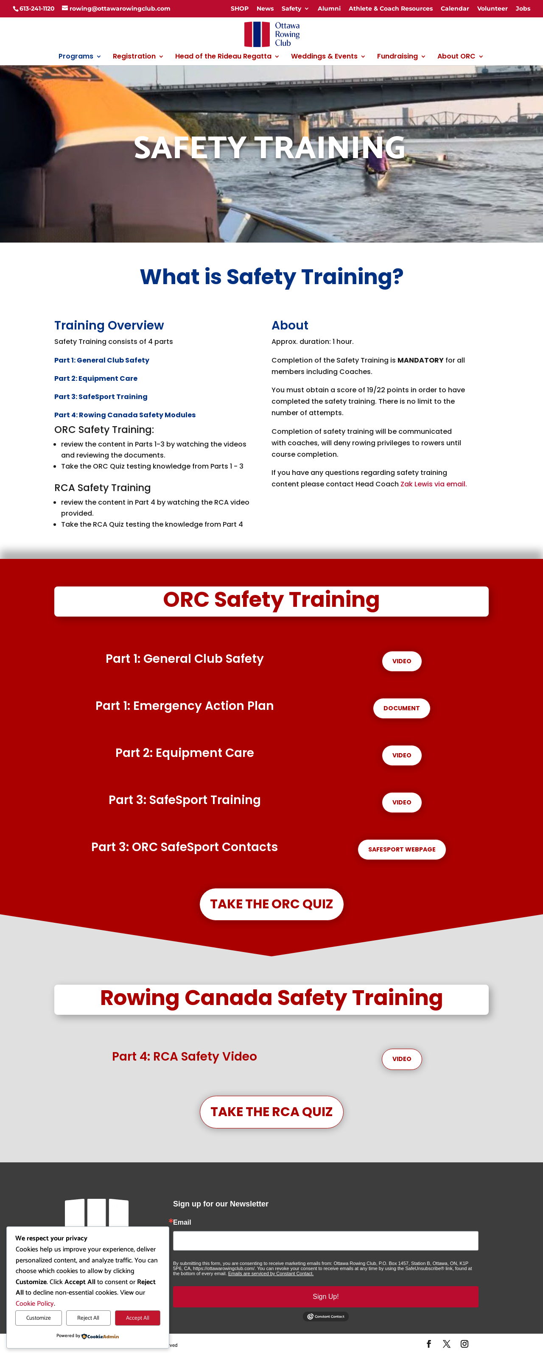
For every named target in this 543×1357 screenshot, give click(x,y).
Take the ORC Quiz (271, 904)
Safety (291, 8)
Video (401, 661)
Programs (76, 57)
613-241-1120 (37, 8)
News (265, 8)
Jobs (523, 8)
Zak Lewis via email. (433, 484)
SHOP (240, 8)
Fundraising (397, 57)
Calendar (455, 8)
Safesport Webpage (402, 849)
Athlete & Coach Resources (391, 8)
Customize (38, 1318)
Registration (134, 57)
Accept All (137, 1318)
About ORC (456, 57)
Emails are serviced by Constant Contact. (271, 1273)
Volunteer (492, 8)
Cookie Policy (35, 1304)
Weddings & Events (324, 57)
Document (401, 708)
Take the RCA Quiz (271, 1112)
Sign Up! (326, 1296)
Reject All (88, 1318)
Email (182, 1222)
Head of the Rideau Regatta (223, 57)
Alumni (329, 8)
